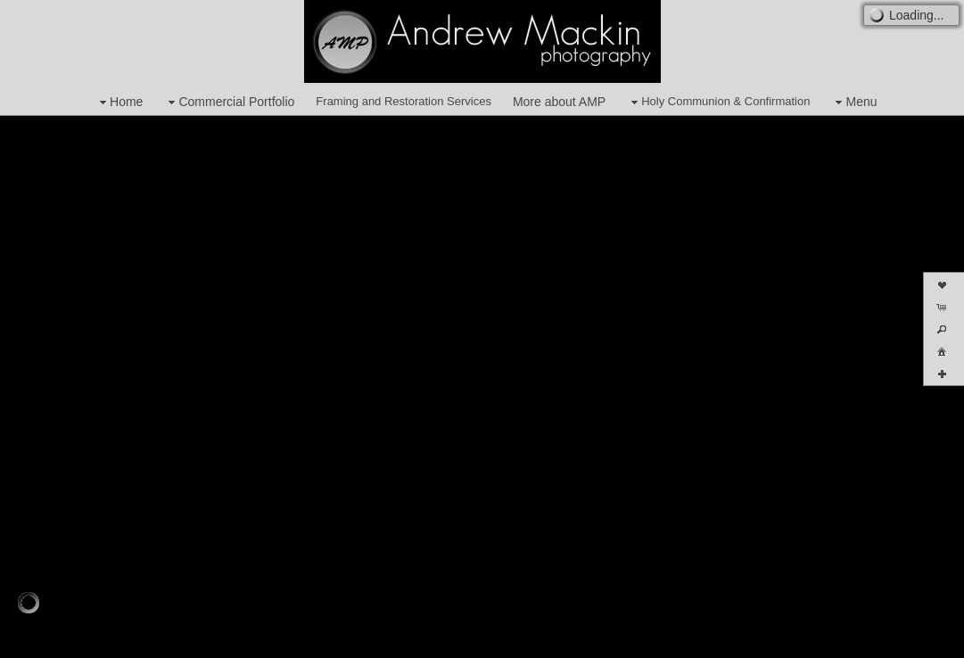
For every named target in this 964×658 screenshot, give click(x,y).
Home (119, 102)
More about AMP (559, 102)
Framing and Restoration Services (403, 101)
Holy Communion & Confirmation (718, 102)
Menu (854, 102)
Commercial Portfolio (229, 102)
